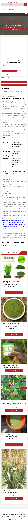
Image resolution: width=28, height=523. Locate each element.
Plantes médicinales (15, 25)
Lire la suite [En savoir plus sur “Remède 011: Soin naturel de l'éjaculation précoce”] (14, 370)
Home (7, 25)
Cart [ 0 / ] (10, 2)
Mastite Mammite (6, 94)
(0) (15, 2)
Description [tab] (14, 81)
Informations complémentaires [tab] (14, 85)
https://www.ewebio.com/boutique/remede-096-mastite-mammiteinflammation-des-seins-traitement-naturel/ (13, 229)
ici (6, 96)
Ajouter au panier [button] (14, 292)
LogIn (19, 2)
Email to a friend (7, 77)
